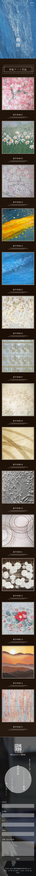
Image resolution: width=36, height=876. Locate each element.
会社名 (18, 804)
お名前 (18, 813)
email (18, 832)
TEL (18, 823)
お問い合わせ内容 (18, 847)
